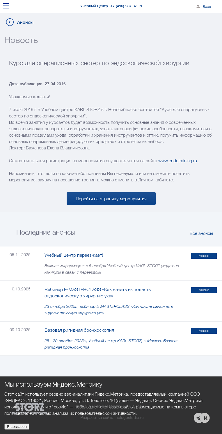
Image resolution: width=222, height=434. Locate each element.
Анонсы (25, 22)
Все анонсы (201, 233)
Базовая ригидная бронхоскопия (79, 330)
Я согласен (17, 426)
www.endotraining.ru (177, 160)
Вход (207, 6)
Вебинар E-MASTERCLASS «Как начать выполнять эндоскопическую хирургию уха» (98, 292)
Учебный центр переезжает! (74, 255)
